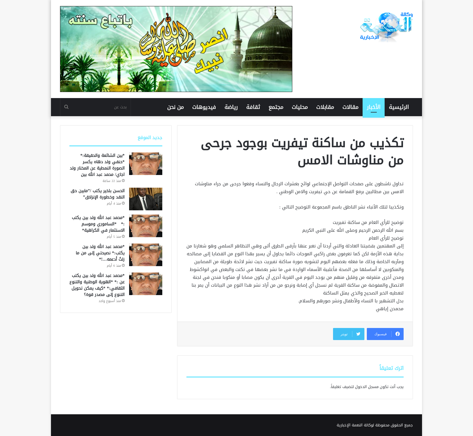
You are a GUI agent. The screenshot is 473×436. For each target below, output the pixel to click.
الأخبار (373, 107)
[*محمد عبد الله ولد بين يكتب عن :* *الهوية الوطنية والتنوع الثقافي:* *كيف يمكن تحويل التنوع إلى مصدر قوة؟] (145, 283)
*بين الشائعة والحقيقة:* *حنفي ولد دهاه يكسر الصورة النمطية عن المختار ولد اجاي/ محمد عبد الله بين (97, 165)
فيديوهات (204, 107)
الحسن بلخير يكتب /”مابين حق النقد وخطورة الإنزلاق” (98, 194)
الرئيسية (399, 107)
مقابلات (325, 107)
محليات (300, 107)
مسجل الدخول (367, 386)
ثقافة (253, 107)
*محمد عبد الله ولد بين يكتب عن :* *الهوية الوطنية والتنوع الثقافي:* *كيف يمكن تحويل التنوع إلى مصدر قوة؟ (97, 285)
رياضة (231, 107)
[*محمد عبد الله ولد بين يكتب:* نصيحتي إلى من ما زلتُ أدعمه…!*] (145, 254)
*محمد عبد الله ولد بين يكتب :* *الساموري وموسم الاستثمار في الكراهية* (98, 224)
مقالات (350, 107)
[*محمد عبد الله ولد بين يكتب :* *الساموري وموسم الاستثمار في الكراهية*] (145, 226)
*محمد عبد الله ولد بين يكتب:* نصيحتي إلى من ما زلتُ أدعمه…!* (100, 253)
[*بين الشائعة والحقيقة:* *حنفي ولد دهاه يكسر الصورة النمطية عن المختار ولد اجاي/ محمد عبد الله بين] (145, 163)
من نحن (175, 107)
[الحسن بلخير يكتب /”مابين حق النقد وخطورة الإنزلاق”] (145, 199)
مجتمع (275, 107)
